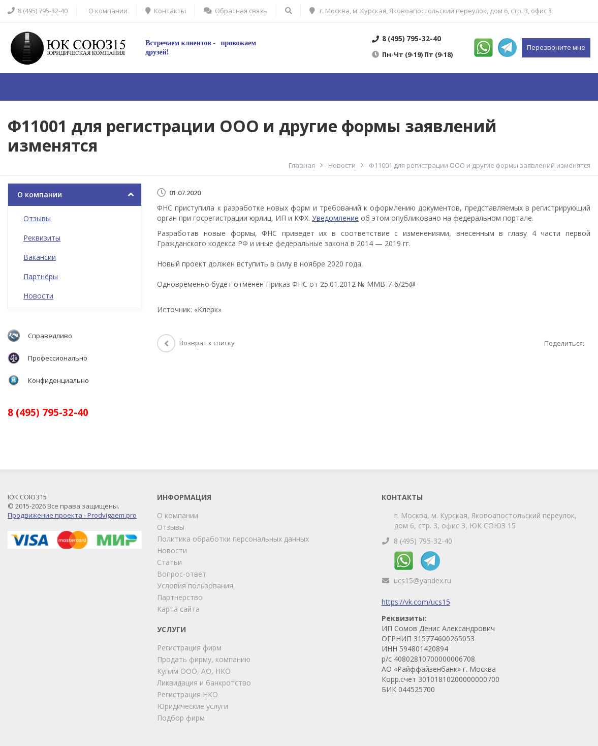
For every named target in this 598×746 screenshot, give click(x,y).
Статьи (169, 562)
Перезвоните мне (556, 47)
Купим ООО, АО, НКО (194, 671)
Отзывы (37, 218)
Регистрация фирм (189, 647)
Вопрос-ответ (181, 574)
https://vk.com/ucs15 (416, 602)
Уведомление (335, 218)
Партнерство (180, 597)
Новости (38, 296)
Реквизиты (41, 238)
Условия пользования (195, 585)
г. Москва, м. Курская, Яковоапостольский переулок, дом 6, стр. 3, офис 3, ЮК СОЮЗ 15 (485, 520)
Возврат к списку (196, 342)
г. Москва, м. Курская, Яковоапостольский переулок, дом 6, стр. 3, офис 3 (430, 10)
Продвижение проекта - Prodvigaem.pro (72, 515)
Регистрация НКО (187, 694)
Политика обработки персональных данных (233, 539)
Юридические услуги (192, 706)
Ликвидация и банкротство (204, 683)
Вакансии (39, 257)
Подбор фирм (181, 718)
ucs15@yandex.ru (422, 580)
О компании (39, 194)
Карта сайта (178, 609)
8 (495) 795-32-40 (423, 541)
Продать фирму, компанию (203, 659)
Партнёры (40, 276)
